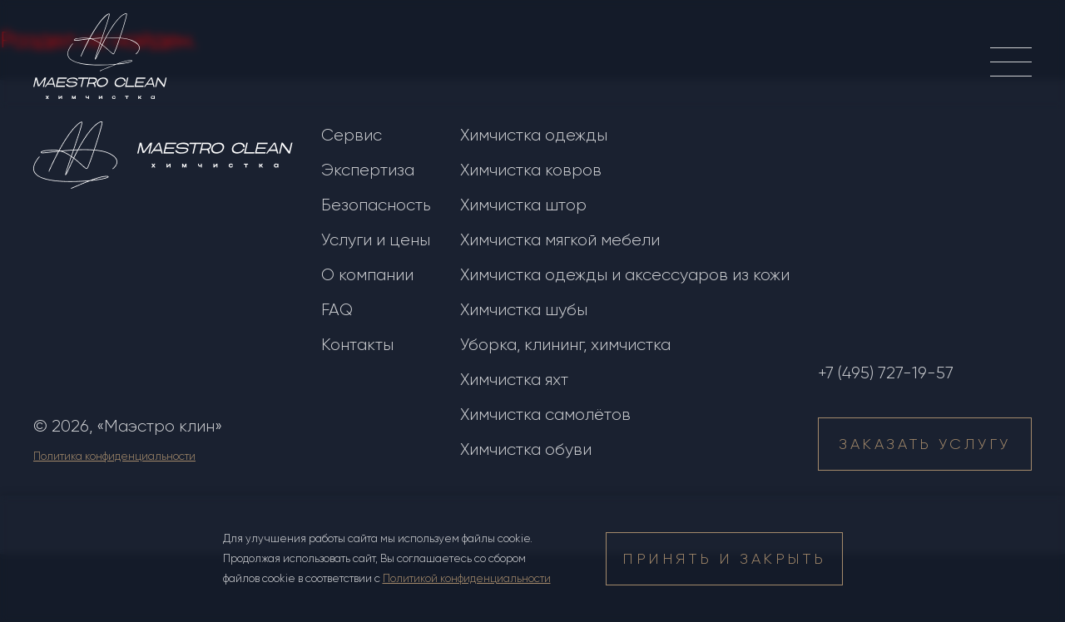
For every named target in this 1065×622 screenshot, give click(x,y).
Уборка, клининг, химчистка (565, 344)
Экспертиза (367, 170)
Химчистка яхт (514, 379)
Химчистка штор (523, 205)
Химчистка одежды (533, 135)
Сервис (351, 135)
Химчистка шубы (523, 309)
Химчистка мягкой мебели (560, 239)
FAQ (337, 309)
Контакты (357, 344)
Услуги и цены (375, 239)
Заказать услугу (925, 444)
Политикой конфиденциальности (467, 578)
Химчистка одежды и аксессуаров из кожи (625, 274)
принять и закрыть (723, 558)
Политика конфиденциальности (114, 456)
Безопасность (376, 205)
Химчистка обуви (526, 449)
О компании (367, 274)
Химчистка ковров (531, 170)
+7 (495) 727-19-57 (886, 373)
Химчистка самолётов (545, 414)
